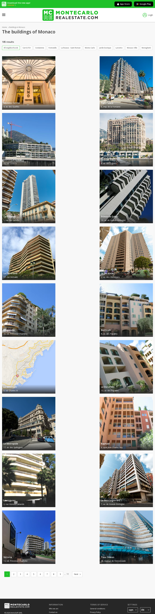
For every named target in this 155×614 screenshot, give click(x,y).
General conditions (97, 608)
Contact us (53, 612)
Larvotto (119, 48)
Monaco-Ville (132, 48)
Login (148, 15)
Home (4, 27)
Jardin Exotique (105, 48)
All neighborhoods (11, 48)
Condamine (39, 48)
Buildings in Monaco (17, 27)
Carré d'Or (27, 48)
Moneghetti (146, 48)
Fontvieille (53, 48)
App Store (123, 4)
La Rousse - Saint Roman (70, 48)
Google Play (143, 4)
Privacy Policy (95, 612)
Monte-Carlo (90, 48)
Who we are (53, 608)
